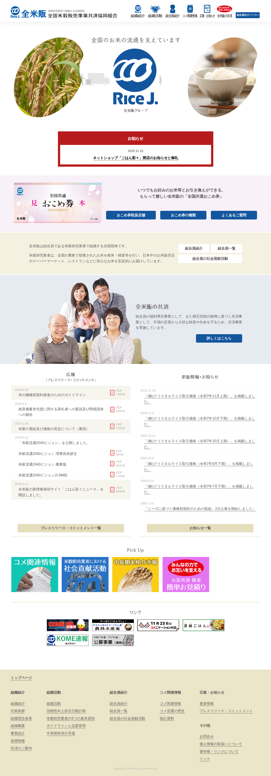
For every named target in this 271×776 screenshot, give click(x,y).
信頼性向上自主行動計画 (66, 711)
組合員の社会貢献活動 (210, 259)
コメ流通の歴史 (172, 711)
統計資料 (167, 718)
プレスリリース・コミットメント (226, 711)
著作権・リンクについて (219, 751)
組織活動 (54, 692)
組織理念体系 (21, 718)
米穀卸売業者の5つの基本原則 (71, 718)
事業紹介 (18, 733)
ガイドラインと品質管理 (66, 726)
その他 (205, 725)
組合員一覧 (226, 248)
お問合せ (207, 736)
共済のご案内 (21, 748)
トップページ (21, 678)
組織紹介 (18, 692)
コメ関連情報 (170, 692)
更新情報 (207, 703)
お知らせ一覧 (200, 528)
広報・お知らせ (212, 692)
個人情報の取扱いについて (221, 744)
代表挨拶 (18, 711)
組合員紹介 (194, 248)
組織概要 (18, 726)
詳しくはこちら (219, 338)
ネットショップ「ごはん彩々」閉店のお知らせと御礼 (135, 158)
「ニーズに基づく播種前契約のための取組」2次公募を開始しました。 (200, 509)
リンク (205, 759)
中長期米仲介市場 (61, 733)
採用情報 (18, 741)
